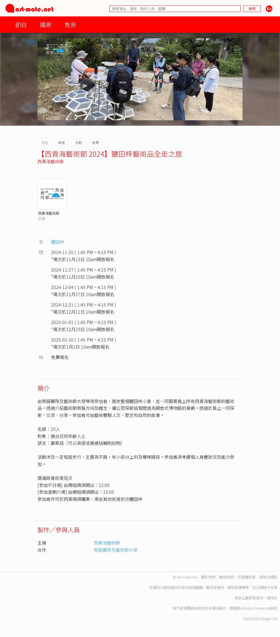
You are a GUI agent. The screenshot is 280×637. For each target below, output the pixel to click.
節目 (21, 24)
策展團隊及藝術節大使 (116, 550)
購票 (45, 24)
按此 (273, 597)
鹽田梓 (57, 241)
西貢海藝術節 (50, 161)
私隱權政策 (246, 577)
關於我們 (208, 577)
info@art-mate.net (255, 608)
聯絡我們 (226, 577)
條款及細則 (268, 577)
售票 (70, 24)
